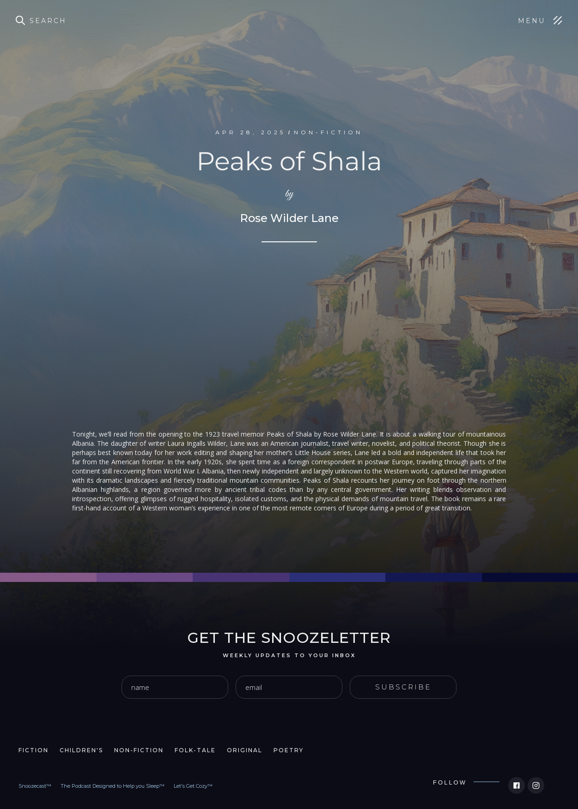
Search (48, 21)
